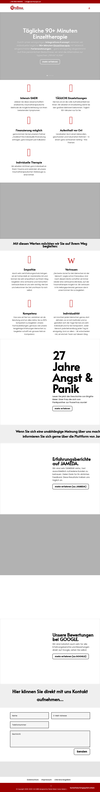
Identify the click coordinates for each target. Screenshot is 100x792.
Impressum (46, 779)
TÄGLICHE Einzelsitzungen (71, 98)
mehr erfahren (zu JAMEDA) (70, 487)
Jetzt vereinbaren (50, 558)
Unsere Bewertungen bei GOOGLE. (72, 637)
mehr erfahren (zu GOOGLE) (70, 656)
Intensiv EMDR (29, 98)
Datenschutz (33, 779)
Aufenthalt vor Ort (71, 130)
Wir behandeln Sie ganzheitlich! (50, 198)
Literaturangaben (63, 779)
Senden (82, 751)
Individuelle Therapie (29, 162)
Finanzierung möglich (29, 130)
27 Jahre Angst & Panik (72, 372)
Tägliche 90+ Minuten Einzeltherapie (50, 34)
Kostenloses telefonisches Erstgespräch (50, 534)
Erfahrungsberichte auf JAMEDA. (71, 461)
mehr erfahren (50, 62)
